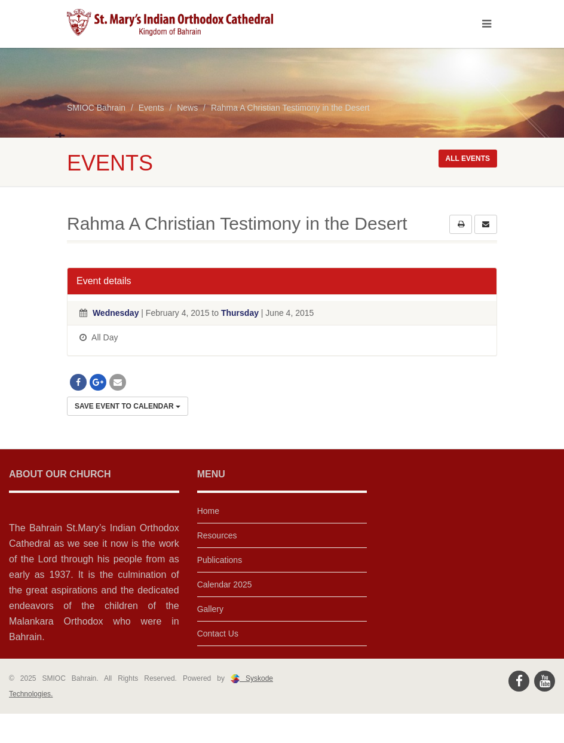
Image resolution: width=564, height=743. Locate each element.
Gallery (210, 609)
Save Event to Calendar (127, 406)
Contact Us (217, 633)
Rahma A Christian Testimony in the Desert (290, 107)
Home (208, 511)
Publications (220, 560)
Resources (217, 535)
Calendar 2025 (224, 584)
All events (468, 158)
